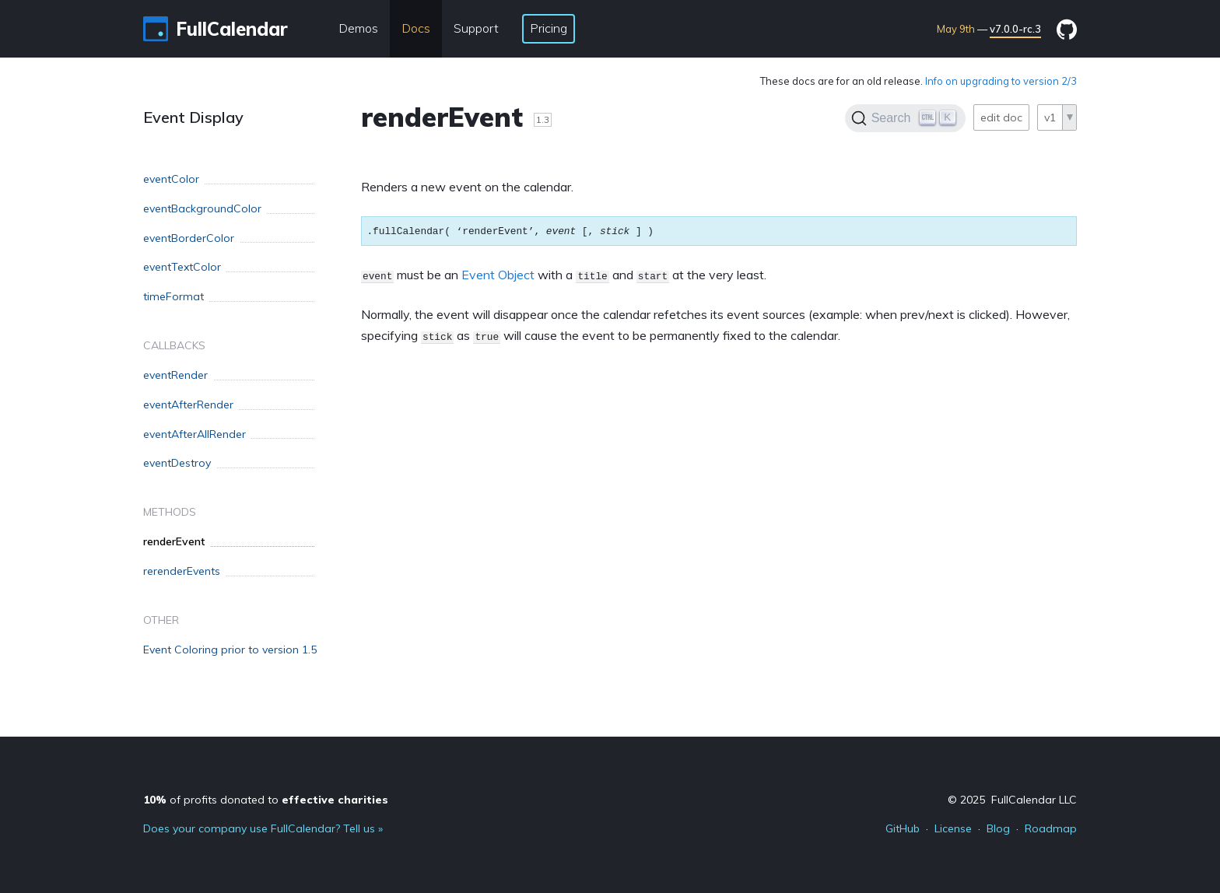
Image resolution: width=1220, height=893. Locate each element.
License (953, 828)
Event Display (193, 117)
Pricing (548, 28)
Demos (358, 28)
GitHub (902, 828)
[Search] (905, 118)
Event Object (498, 274)
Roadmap (1051, 828)
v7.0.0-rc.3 (1015, 29)
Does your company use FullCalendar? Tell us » (263, 828)
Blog (998, 828)
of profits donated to (265, 800)
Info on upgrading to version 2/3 (1001, 81)
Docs (415, 28)
